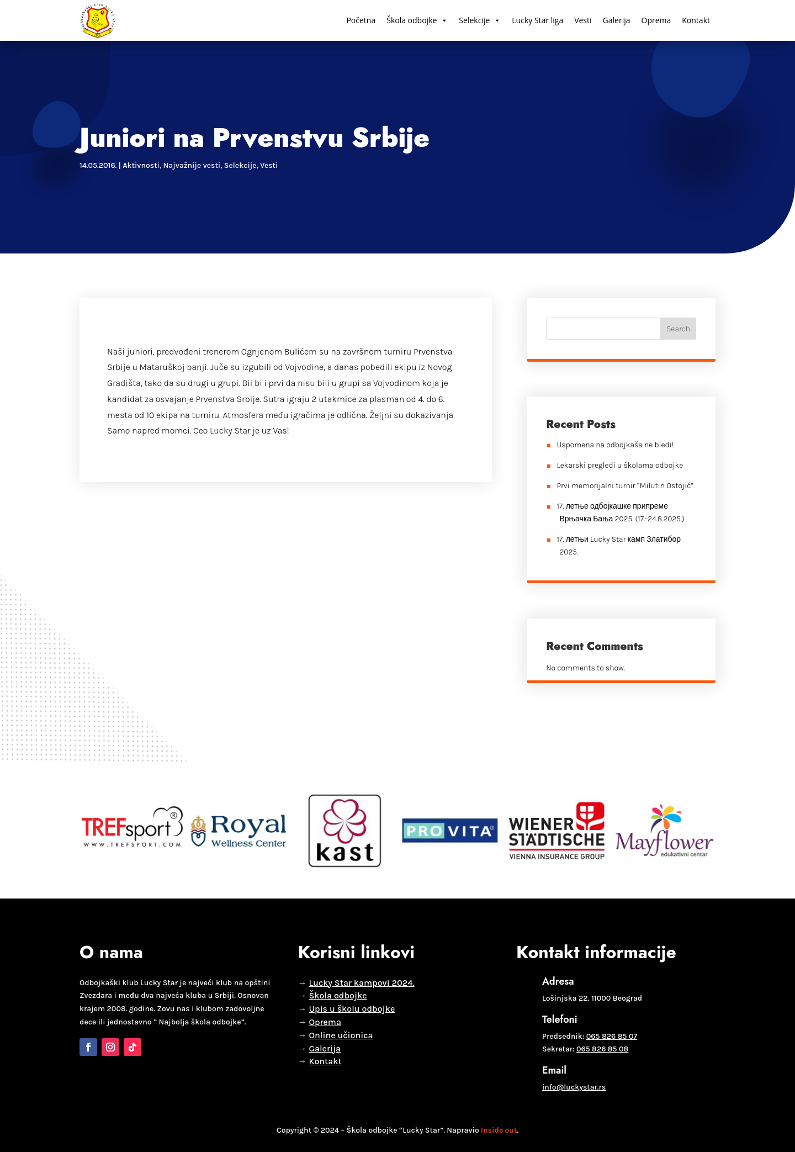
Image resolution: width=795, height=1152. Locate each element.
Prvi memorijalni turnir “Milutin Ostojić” (624, 485)
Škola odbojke (417, 20)
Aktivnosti (141, 165)
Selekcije (480, 20)
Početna (360, 20)
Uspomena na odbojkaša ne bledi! (615, 445)
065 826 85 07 (611, 1036)
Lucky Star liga (537, 20)
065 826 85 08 (602, 1049)
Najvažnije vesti (192, 165)
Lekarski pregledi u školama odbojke (619, 465)
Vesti (582, 20)
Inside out (499, 1130)
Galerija (616, 20)
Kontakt (696, 20)
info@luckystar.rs (574, 1087)
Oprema (656, 20)
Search (678, 329)
